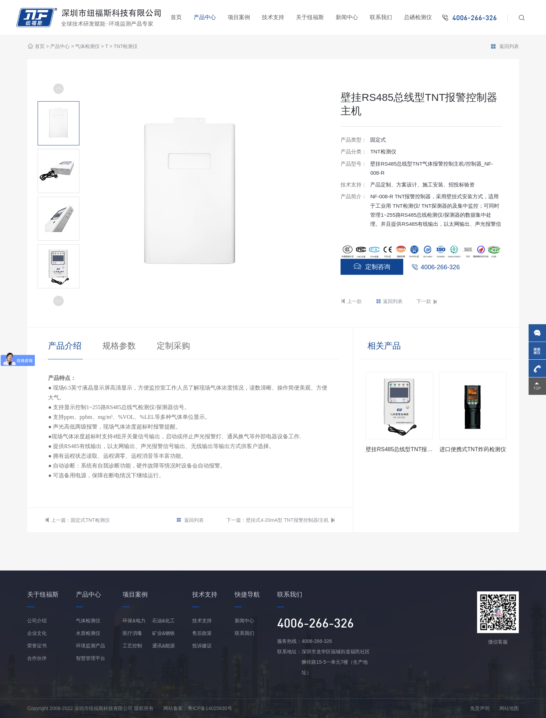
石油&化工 (163, 620)
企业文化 (37, 633)
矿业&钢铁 (163, 633)
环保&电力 (134, 620)
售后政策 (202, 633)
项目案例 (239, 17)
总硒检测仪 (418, 17)
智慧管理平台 (90, 658)
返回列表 (504, 47)
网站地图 (509, 708)
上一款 (351, 301)
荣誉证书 (37, 645)
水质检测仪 (88, 633)
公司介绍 (37, 620)
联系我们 (381, 17)
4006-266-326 (440, 267)
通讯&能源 (163, 645)
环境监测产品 (90, 645)
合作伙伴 (37, 658)
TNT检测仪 (126, 46)
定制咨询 (371, 266)
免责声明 (480, 708)
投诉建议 (202, 645)
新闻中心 (347, 17)
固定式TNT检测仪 (90, 520)
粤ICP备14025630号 (210, 708)
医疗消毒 (132, 633)
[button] (58, 301)
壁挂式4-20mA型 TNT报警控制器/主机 (287, 520)
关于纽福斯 (310, 17)
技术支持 (273, 17)
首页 (176, 17)
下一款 (427, 301)
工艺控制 (132, 645)
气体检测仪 (87, 46)
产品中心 (205, 17)
